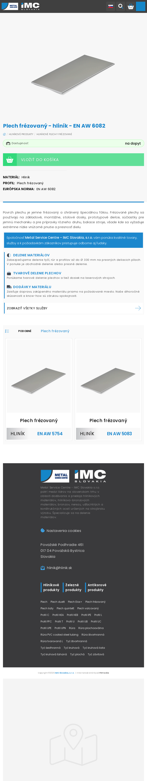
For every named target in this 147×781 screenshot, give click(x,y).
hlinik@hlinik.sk (59, 567)
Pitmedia (104, 673)
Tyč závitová (96, 654)
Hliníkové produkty (21, 134)
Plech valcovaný (88, 608)
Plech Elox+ (75, 602)
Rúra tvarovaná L (52, 641)
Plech (44, 602)
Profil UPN (60, 628)
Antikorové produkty (97, 587)
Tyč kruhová (71, 648)
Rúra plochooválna (91, 628)
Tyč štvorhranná (76, 641)
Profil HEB (72, 615)
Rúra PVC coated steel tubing (59, 634)
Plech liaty (47, 608)
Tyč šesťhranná (51, 648)
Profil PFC (46, 621)
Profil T (59, 621)
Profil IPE (86, 615)
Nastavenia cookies (61, 530)
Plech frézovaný (95, 602)
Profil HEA (58, 615)
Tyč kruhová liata (94, 648)
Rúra (72, 628)
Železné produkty (73, 587)
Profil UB (83, 621)
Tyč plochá (77, 654)
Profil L (98, 615)
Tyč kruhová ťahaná (54, 654)
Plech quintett (65, 608)
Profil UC (96, 621)
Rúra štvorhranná (93, 634)
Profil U (70, 621)
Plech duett (58, 602)
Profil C (45, 615)
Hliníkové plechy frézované (54, 134)
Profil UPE (46, 628)
